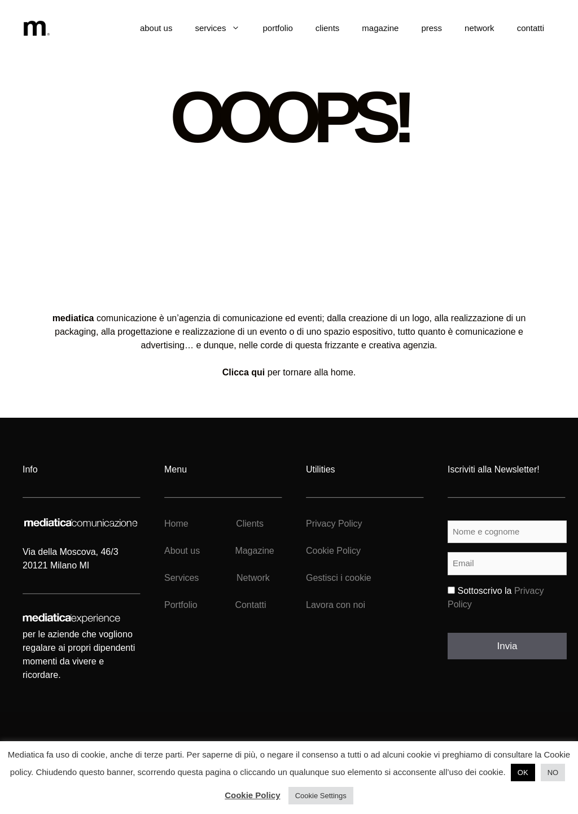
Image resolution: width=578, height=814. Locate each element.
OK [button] (523, 772)
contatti (530, 28)
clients (328, 28)
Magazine (254, 550)
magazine (380, 28)
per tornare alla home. (289, 372)
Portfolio (181, 605)
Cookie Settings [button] (321, 795)
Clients (249, 523)
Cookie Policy (333, 550)
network (479, 28)
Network (253, 578)
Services (181, 578)
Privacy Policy (334, 523)
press (431, 28)
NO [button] (553, 772)
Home (176, 523)
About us (182, 550)
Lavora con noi (335, 605)
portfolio (277, 28)
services (223, 28)
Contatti (250, 605)
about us (156, 28)
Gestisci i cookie (338, 578)
